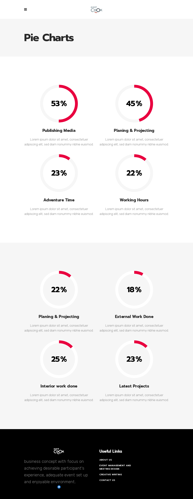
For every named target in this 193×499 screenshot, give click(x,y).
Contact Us (107, 480)
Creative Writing (110, 474)
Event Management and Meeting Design (115, 467)
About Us (105, 460)
